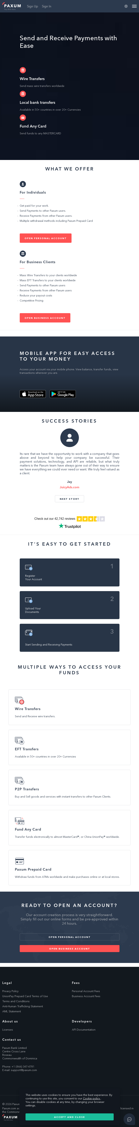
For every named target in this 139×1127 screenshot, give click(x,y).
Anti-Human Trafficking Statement (22, 1006)
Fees (76, 983)
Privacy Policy (10, 991)
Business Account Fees (86, 996)
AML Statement (11, 1011)
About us (10, 1021)
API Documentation (84, 1029)
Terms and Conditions (16, 1001)
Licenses (7, 1029)
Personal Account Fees (86, 991)
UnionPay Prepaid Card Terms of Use (25, 996)
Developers (82, 1021)
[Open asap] (129, 1119)
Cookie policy (92, 1098)
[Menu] (134, 6)
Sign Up (32, 6)
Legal (7, 983)
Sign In (46, 6)
